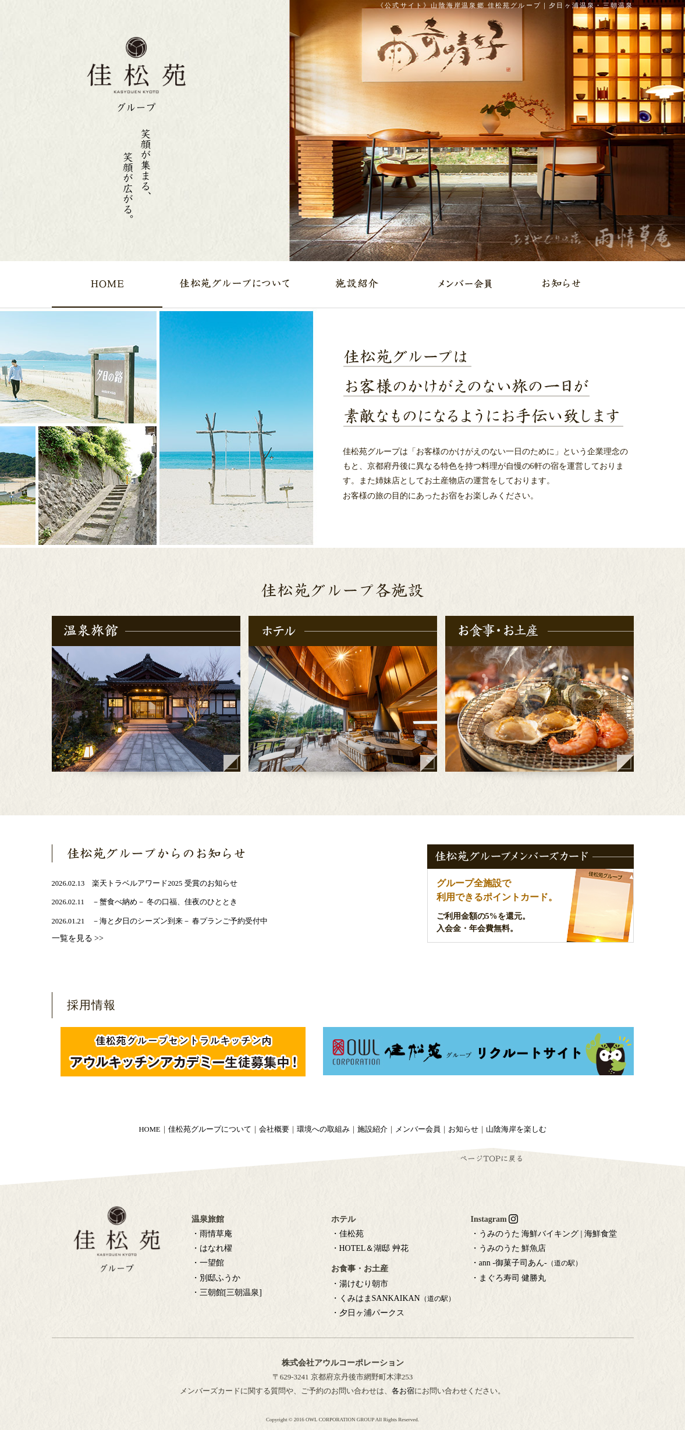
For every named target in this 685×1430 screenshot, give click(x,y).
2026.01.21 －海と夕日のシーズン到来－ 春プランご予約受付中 (160, 921)
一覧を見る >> (78, 938)
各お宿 (403, 1390)
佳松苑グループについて (209, 1129)
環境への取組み (323, 1129)
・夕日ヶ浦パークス (367, 1312)
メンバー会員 (418, 1129)
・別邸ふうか (215, 1278)
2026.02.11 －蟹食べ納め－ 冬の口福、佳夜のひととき (144, 902)
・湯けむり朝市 (359, 1283)
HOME (149, 1129)
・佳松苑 (347, 1233)
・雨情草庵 (211, 1233)
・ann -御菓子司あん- (526, 1262)
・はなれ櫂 (211, 1248)
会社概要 (274, 1129)
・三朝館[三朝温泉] (226, 1292)
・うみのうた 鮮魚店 (508, 1248)
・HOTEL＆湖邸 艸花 (370, 1248)
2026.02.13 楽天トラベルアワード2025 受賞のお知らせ (144, 883)
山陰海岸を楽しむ (516, 1129)
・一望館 (207, 1262)
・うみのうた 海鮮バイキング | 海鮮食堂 (544, 1233)
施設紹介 (372, 1129)
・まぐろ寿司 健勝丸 (508, 1278)
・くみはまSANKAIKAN (393, 1298)
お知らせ (463, 1129)
